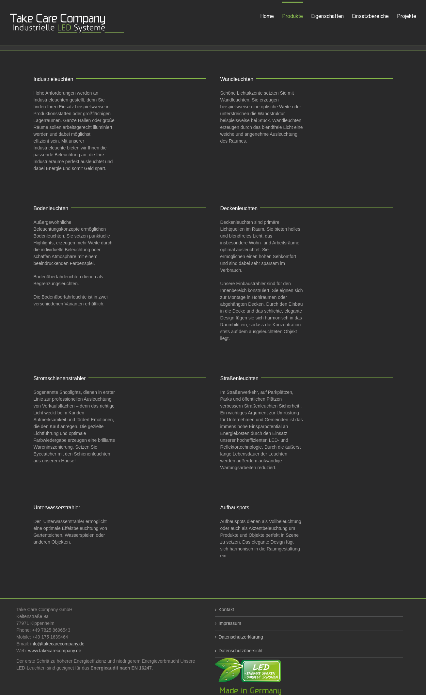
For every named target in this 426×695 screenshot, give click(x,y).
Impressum (230, 623)
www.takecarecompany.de (54, 650)
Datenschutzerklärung (241, 637)
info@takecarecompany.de (57, 643)
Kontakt (226, 609)
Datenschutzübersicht (241, 650)
